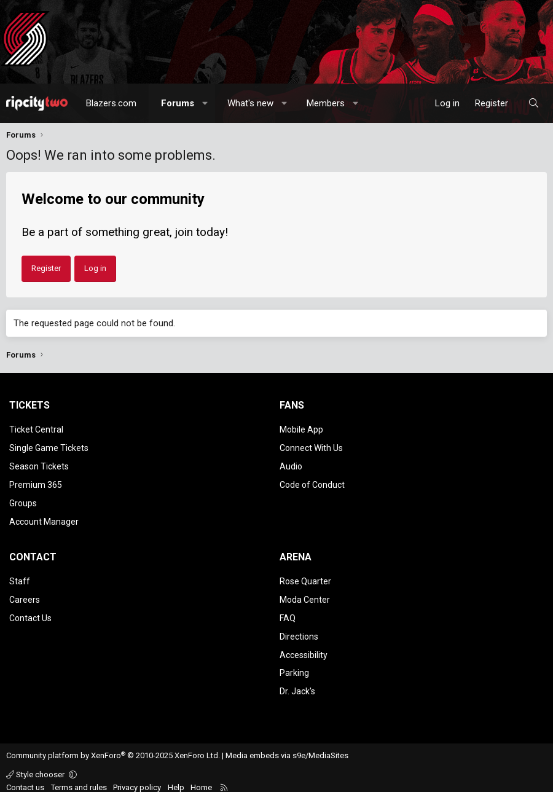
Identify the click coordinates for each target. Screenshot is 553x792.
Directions (299, 630)
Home (201, 778)
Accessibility (303, 648)
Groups (23, 500)
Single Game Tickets (48, 447)
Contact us (25, 778)
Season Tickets (39, 464)
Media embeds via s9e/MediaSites (287, 747)
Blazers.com (111, 103)
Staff (19, 577)
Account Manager (44, 518)
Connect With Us (311, 447)
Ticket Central (36, 429)
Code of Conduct (312, 482)
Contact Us (30, 613)
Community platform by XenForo (113, 747)
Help (176, 778)
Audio (291, 464)
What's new (250, 103)
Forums (177, 103)
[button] (205, 103)
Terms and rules (79, 778)
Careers (24, 595)
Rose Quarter (305, 577)
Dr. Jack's (297, 683)
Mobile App (301, 429)
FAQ (288, 613)
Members (326, 103)
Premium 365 (35, 482)
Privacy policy (137, 778)
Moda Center (305, 595)
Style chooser (36, 765)
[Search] (533, 103)
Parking (294, 665)
